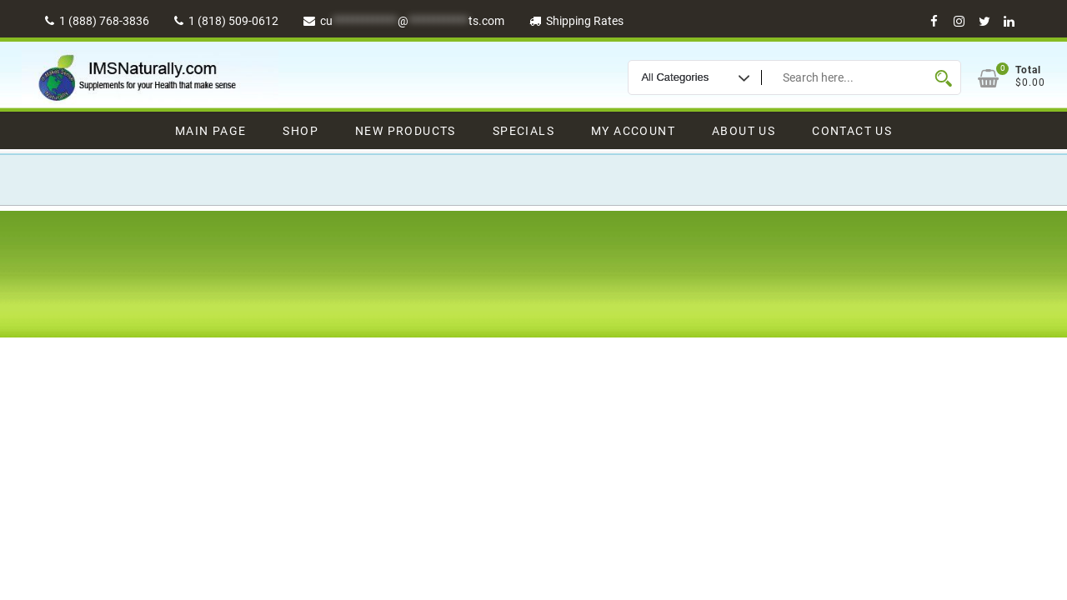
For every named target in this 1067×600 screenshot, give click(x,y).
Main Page (211, 131)
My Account (633, 131)
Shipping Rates (576, 21)
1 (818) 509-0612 (226, 21)
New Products (405, 131)
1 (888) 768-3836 (97, 21)
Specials (523, 131)
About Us (743, 131)
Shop (300, 131)
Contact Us (852, 131)
